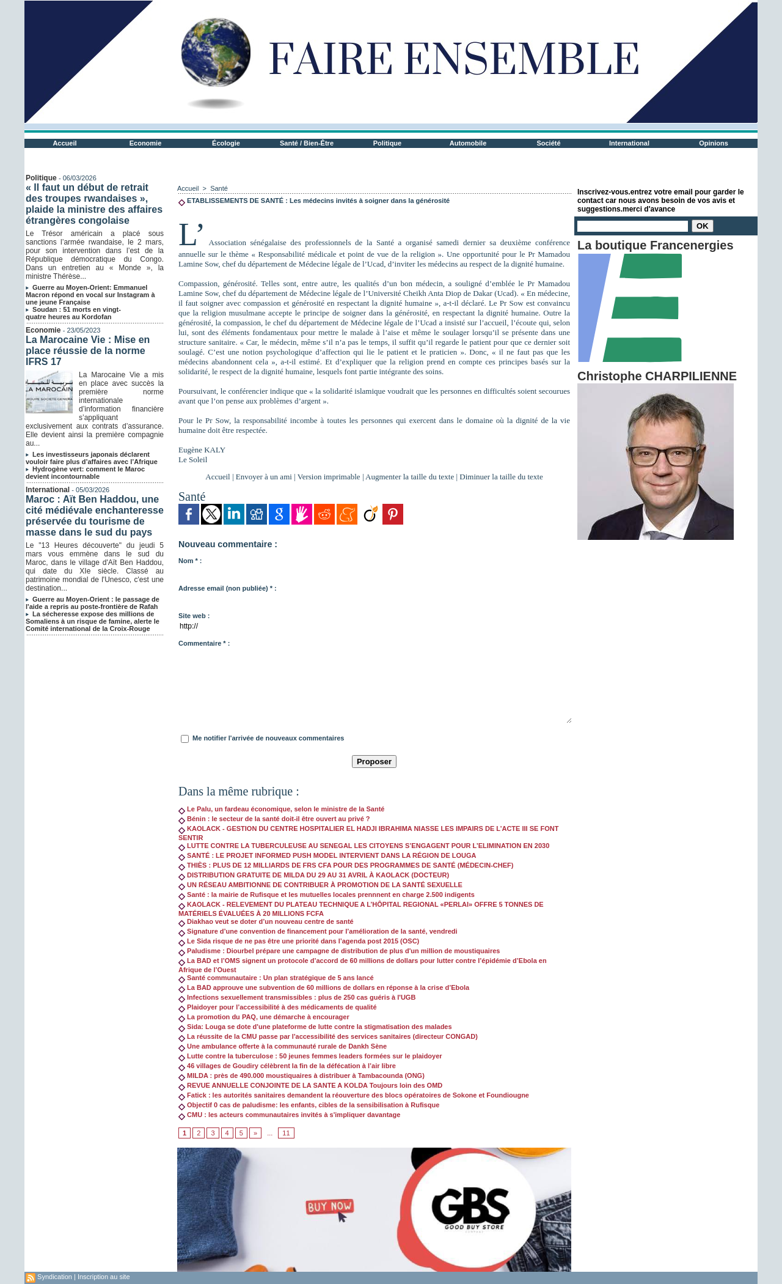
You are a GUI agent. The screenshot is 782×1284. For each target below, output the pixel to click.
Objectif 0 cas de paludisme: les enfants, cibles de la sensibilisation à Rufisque (308, 1105)
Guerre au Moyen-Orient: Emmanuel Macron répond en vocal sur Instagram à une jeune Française (90, 295)
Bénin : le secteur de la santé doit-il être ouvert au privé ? (274, 818)
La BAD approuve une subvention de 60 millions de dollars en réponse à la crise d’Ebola (323, 987)
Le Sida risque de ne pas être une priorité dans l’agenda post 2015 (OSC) (298, 941)
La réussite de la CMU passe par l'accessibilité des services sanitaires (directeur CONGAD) (328, 1036)
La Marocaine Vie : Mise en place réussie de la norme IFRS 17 (88, 350)
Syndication (54, 1276)
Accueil (64, 143)
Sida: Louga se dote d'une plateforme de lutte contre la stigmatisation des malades (315, 1026)
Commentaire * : (204, 643)
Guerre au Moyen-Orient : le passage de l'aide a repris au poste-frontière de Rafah (92, 603)
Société (548, 143)
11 (286, 1133)
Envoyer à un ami (264, 476)
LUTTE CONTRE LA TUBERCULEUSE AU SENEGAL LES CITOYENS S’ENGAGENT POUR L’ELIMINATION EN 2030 (363, 845)
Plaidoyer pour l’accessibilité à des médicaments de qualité (277, 1007)
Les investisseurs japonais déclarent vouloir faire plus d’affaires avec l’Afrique (92, 458)
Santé (219, 188)
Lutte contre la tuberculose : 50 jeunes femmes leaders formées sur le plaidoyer (310, 1056)
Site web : (194, 615)
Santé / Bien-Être (307, 143)
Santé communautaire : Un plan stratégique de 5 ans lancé (276, 977)
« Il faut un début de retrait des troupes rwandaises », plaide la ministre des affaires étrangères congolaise (94, 204)
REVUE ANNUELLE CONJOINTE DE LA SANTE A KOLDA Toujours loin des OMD (310, 1085)
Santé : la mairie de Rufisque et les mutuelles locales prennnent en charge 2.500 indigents (326, 894)
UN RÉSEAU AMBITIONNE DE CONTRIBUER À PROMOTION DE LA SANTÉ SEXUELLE (320, 884)
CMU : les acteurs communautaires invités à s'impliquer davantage (289, 1114)
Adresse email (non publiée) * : (227, 588)
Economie (146, 143)
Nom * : (190, 560)
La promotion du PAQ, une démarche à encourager (263, 1016)
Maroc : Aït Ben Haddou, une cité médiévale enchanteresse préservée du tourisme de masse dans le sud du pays (95, 515)
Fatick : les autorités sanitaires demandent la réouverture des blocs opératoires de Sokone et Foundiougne (353, 1095)
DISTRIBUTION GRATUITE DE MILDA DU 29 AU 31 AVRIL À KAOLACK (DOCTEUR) (313, 875)
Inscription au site (104, 1276)
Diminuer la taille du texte (501, 476)
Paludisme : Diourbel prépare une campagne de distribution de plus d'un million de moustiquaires (339, 950)
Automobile (468, 143)
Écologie (226, 143)
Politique (387, 143)
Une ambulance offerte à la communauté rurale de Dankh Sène (282, 1046)
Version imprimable (329, 476)
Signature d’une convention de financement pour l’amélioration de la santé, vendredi (318, 931)
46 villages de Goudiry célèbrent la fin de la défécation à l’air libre (287, 1065)
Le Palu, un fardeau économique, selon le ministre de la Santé (281, 809)
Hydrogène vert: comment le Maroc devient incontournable (85, 472)
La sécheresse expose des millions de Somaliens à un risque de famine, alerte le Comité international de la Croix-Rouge (92, 621)
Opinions (713, 143)
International (629, 143)
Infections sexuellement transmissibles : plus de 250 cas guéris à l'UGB (296, 997)
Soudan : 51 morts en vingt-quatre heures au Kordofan (73, 313)
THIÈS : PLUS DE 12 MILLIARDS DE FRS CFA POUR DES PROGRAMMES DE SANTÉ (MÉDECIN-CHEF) (345, 865)
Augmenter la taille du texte (409, 476)
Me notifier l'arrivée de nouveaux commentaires (268, 738)
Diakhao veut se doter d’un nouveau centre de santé (266, 921)
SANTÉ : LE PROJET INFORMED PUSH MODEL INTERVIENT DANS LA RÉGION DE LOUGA (327, 855)
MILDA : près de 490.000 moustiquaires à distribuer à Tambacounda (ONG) (301, 1075)
